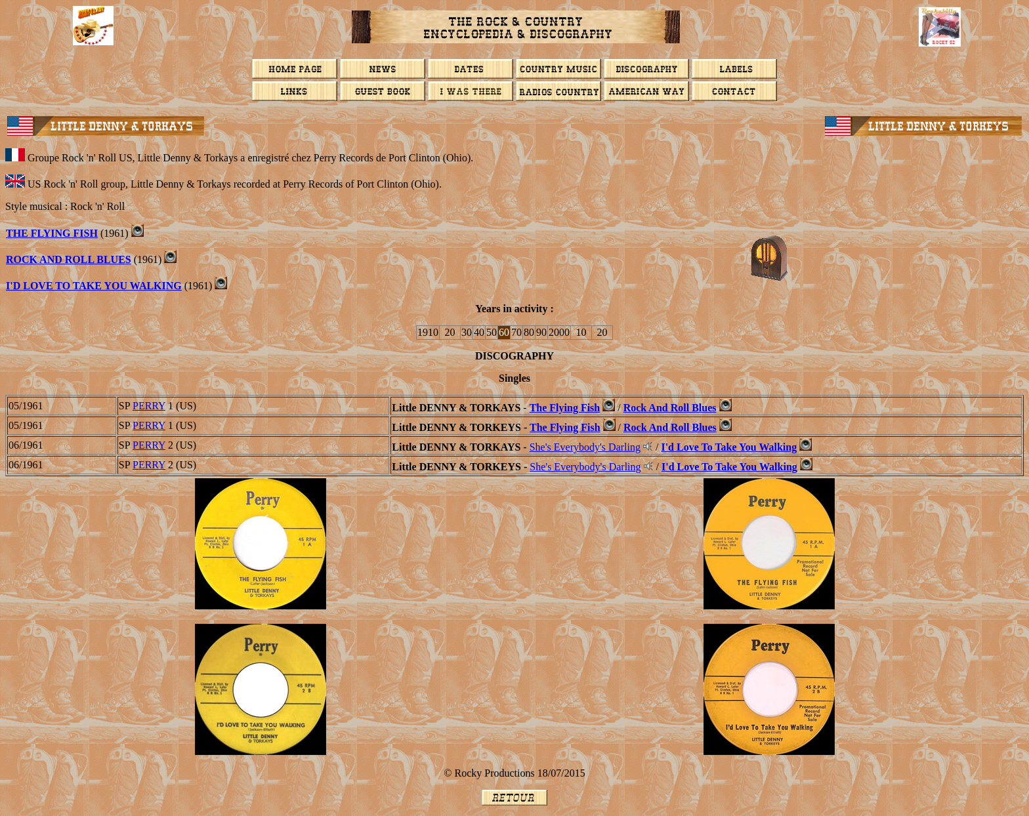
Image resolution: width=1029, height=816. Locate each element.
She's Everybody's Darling (585, 447)
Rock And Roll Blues (68, 259)
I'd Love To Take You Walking (94, 285)
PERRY (149, 405)
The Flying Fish (52, 233)
